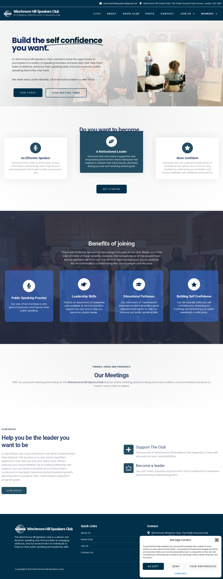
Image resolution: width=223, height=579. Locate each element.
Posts (149, 13)
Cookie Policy (180, 573)
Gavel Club (131, 13)
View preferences (203, 566)
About (111, 13)
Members (209, 13)
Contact (167, 13)
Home (97, 13)
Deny (176, 566)
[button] (216, 540)
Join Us (187, 13)
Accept (153, 566)
